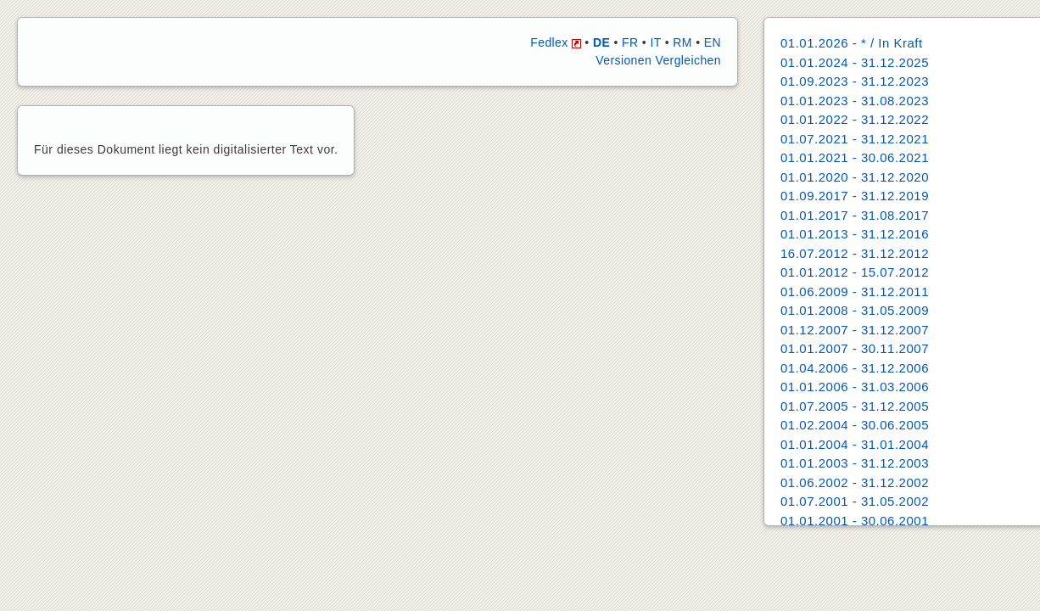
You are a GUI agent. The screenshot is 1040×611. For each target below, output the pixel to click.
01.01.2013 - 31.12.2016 (854, 234)
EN (712, 42)
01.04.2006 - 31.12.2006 (854, 368)
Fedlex (555, 42)
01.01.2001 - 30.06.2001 (854, 520)
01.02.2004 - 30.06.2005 (854, 425)
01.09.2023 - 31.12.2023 (854, 81)
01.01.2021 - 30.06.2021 (854, 157)
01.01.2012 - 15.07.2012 (854, 272)
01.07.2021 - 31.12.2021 (854, 139)
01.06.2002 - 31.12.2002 (854, 482)
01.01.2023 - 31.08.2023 (854, 100)
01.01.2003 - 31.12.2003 (854, 463)
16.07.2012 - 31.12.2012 (854, 253)
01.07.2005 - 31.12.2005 (854, 406)
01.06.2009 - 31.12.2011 (854, 291)
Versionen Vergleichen (658, 60)
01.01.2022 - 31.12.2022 (854, 119)
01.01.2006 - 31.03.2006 (854, 386)
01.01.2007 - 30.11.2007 (854, 348)
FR (630, 42)
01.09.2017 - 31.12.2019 (854, 195)
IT (655, 42)
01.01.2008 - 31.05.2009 (854, 310)
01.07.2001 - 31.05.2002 (854, 501)
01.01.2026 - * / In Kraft (851, 43)
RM (682, 42)
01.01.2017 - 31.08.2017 (854, 215)
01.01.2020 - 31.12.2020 (854, 177)
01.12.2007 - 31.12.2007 (854, 329)
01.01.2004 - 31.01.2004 (854, 444)
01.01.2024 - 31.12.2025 (854, 62)
